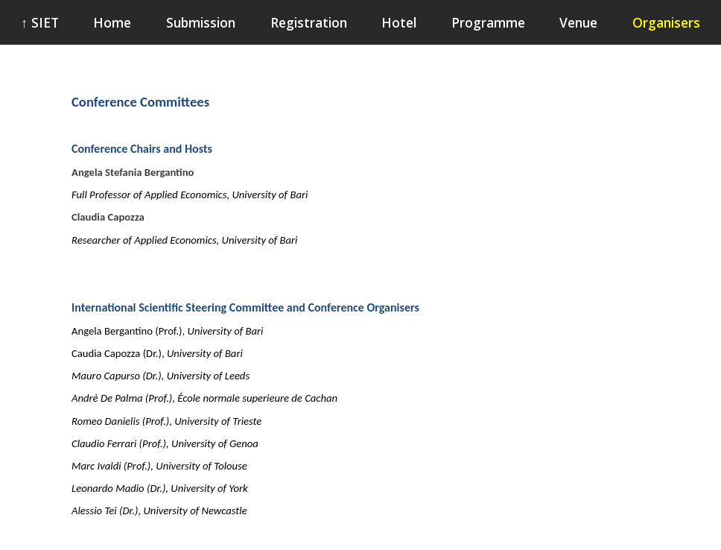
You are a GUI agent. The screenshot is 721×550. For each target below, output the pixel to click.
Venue (578, 22)
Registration (308, 22)
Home (112, 22)
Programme (488, 22)
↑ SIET (40, 22)
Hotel (398, 22)
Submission (200, 22)
